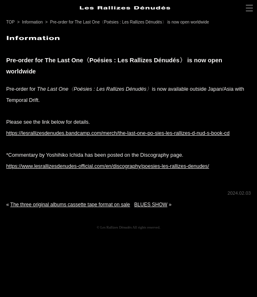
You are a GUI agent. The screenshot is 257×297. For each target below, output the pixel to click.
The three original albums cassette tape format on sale (70, 204)
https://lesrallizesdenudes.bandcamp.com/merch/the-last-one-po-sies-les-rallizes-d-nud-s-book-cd (118, 133)
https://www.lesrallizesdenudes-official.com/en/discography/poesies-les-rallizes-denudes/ (107, 166)
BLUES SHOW (150, 204)
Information (32, 22)
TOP (10, 22)
